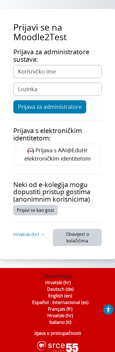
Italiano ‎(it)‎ (60, 322)
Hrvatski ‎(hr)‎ (58, 283)
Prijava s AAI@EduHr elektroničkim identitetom (57, 154)
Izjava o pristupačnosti (57, 333)
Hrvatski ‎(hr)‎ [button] (26, 234)
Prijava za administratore (50, 106)
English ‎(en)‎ (60, 296)
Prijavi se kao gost (35, 210)
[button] (108, 309)
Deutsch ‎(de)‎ (60, 289)
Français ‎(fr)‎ (60, 309)
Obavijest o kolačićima (77, 237)
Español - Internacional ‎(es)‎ (60, 302)
